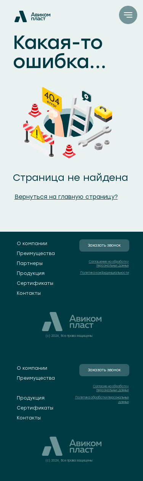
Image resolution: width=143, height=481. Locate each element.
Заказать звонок (104, 245)
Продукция (31, 273)
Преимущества (36, 253)
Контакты (29, 293)
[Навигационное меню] (128, 15)
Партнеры (30, 263)
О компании (32, 243)
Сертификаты (35, 283)
